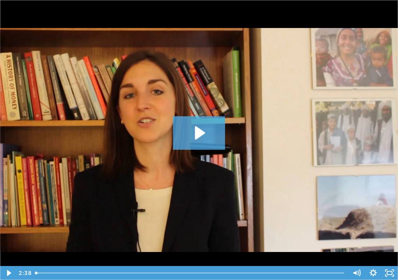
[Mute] (356, 273)
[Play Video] (8, 273)
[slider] (190, 273)
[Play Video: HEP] (199, 132)
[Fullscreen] (389, 273)
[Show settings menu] (373, 273)
